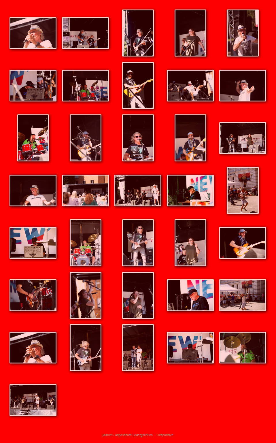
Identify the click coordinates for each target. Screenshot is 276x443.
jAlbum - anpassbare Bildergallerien (128, 435)
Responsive (165, 435)
